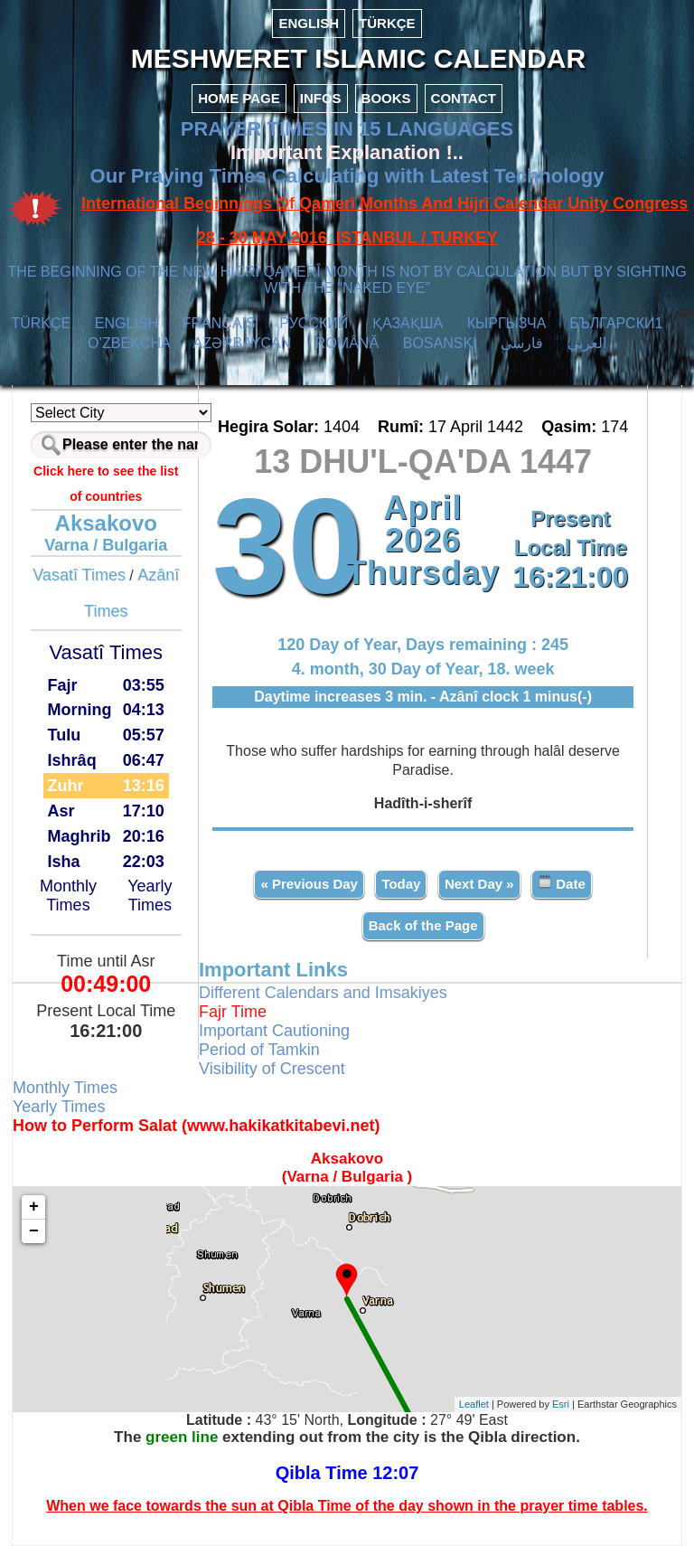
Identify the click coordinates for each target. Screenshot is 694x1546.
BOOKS (386, 98)
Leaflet (474, 1404)
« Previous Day (309, 883)
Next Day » (479, 883)
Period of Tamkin (259, 1050)
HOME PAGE (239, 98)
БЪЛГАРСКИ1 (615, 323)
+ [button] (34, 1207)
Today (400, 883)
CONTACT (463, 98)
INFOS (321, 98)
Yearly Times (149, 895)
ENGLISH (308, 23)
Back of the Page (423, 925)
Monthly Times (68, 895)
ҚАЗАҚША (407, 323)
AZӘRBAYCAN (242, 343)
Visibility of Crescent (272, 1069)
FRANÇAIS (219, 323)
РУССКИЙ (313, 323)
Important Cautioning (274, 1031)
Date (562, 882)
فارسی (522, 343)
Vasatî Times (79, 575)
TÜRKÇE (387, 23)
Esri (560, 1404)
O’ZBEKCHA (129, 343)
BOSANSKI (440, 343)
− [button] (34, 1231)
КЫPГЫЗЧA (506, 323)
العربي (586, 343)
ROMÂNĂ (347, 343)
